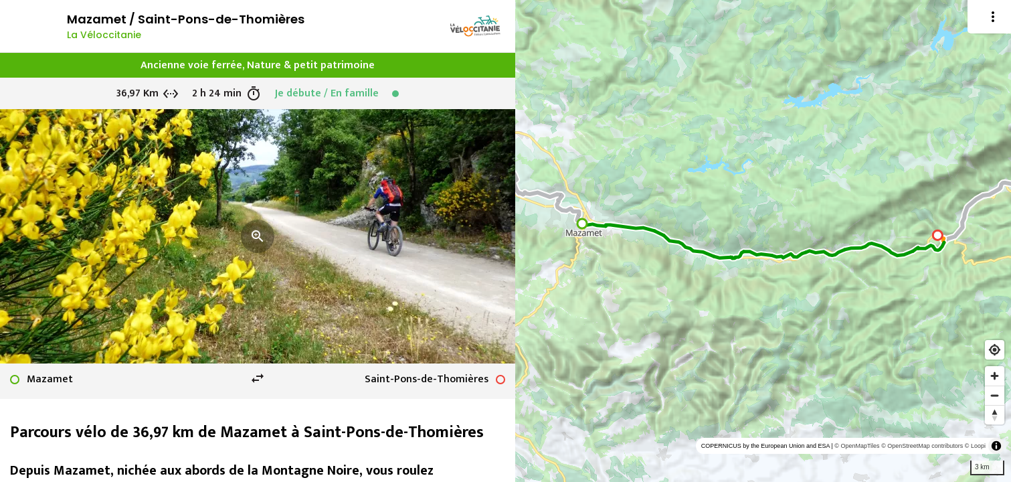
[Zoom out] (994, 395)
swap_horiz (258, 378)
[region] (763, 241)
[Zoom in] (994, 376)
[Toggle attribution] (996, 446)
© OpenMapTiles (856, 446)
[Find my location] (994, 349)
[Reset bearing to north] (994, 414)
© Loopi (975, 446)
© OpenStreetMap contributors (922, 446)
